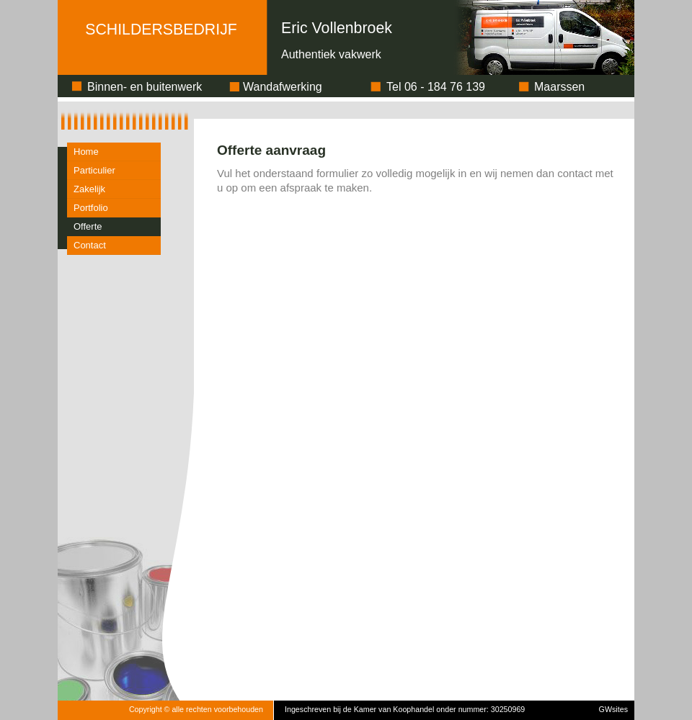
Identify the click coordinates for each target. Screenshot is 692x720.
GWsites (613, 709)
